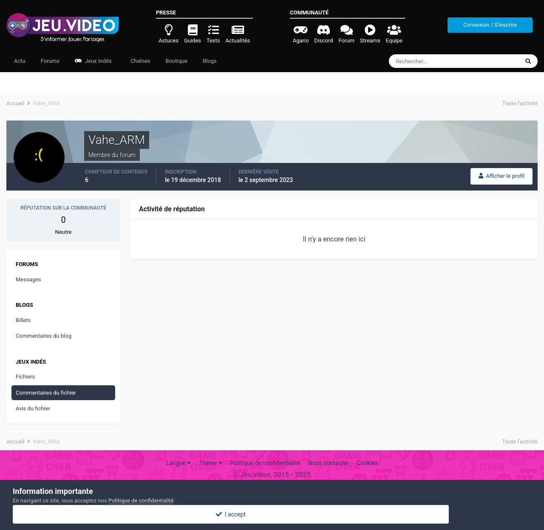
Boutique (177, 61)
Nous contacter (328, 463)
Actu (20, 61)
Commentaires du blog (43, 336)
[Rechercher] (431, 61)
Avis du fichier (33, 408)
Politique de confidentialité (265, 463)
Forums (50, 61)
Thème (211, 463)
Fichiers (25, 376)
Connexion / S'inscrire (490, 25)
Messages (28, 279)
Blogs (210, 61)
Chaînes (139, 61)
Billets (23, 320)
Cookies (367, 463)
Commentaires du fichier (46, 393)
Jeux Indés (93, 61)
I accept (272, 514)
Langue (178, 463)
